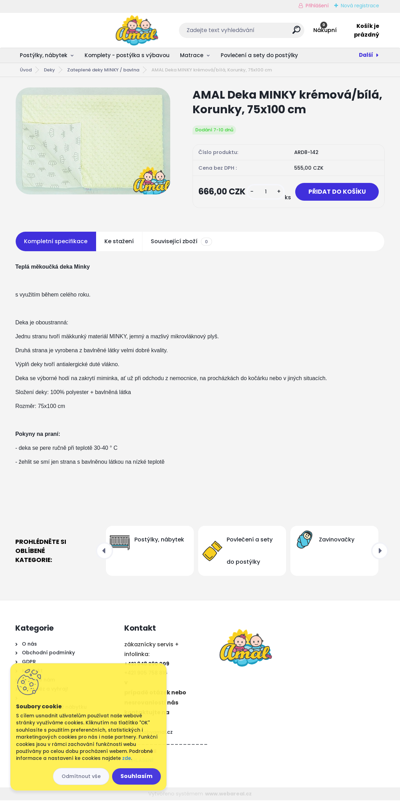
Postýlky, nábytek (43, 55)
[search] (253, 32)
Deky (49, 70)
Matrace (191, 55)
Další (366, 55)
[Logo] (58, 30)
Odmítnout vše (81, 776)
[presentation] (104, 551)
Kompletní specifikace (55, 242)
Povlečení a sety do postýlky (259, 55)
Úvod (26, 70)
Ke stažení (119, 242)
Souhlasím (136, 776)
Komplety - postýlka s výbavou (127, 55)
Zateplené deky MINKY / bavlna (103, 70)
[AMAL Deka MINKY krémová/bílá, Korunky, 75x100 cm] (93, 140)
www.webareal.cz (228, 794)
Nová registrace (360, 5)
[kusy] (262, 192)
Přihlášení (317, 5)
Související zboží (181, 242)
